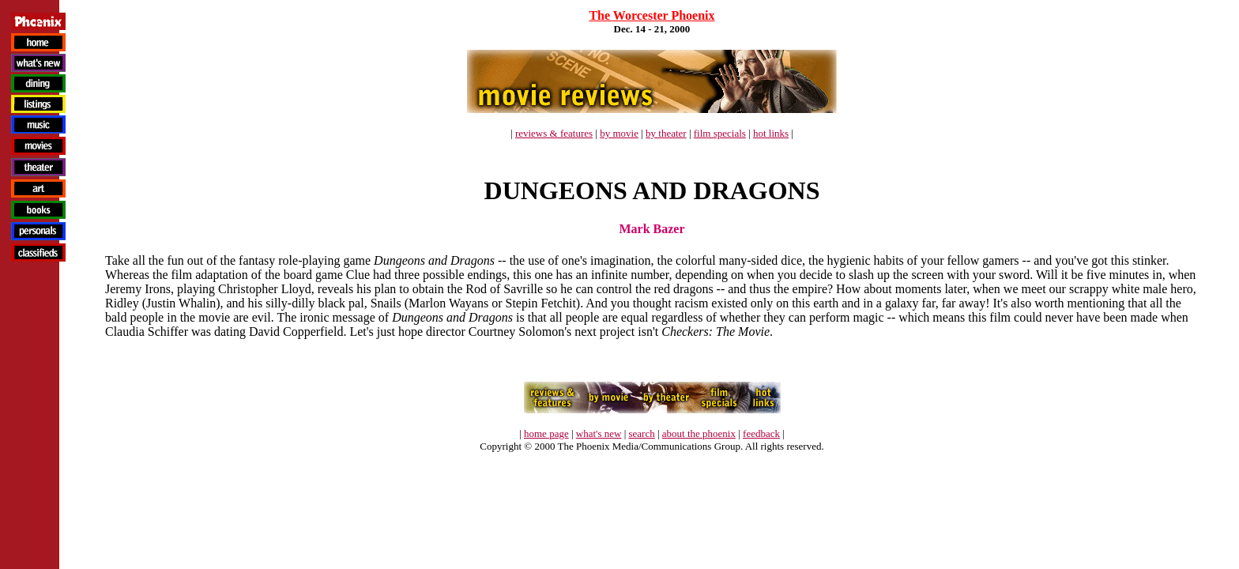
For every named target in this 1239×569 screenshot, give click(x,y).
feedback (761, 433)
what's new (599, 433)
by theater (666, 133)
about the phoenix (699, 433)
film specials (720, 133)
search (641, 433)
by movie (619, 133)
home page (546, 433)
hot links (771, 133)
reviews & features (554, 133)
